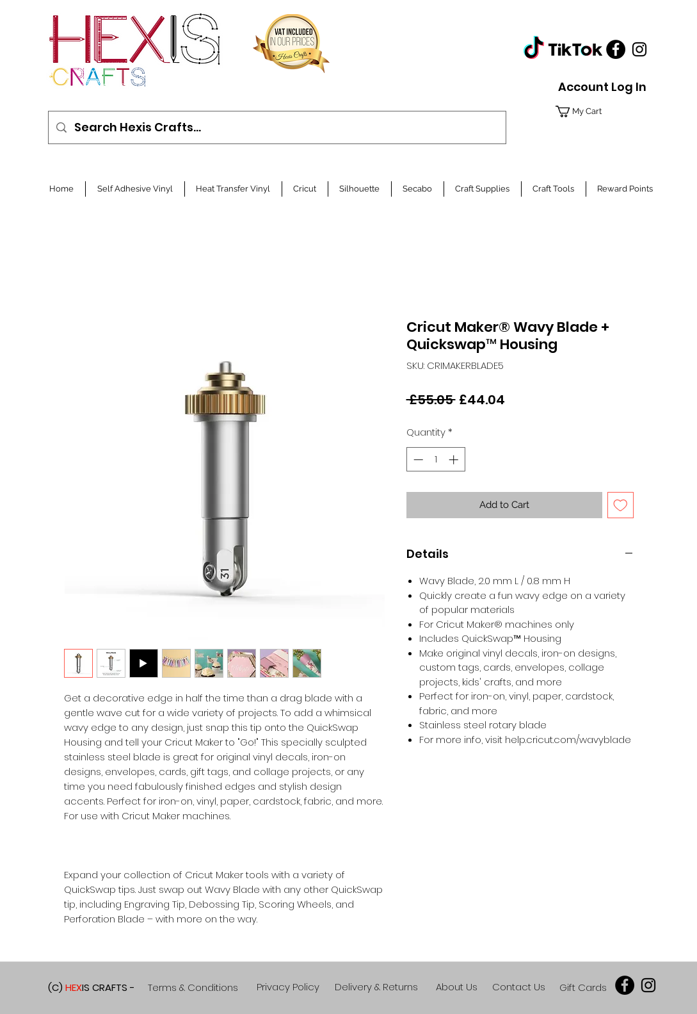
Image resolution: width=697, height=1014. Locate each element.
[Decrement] (417, 459)
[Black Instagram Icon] (639, 49)
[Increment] (454, 459)
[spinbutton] (435, 459)
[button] (599, 111)
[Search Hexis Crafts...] (276, 127)
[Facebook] (615, 49)
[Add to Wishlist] (620, 505)
